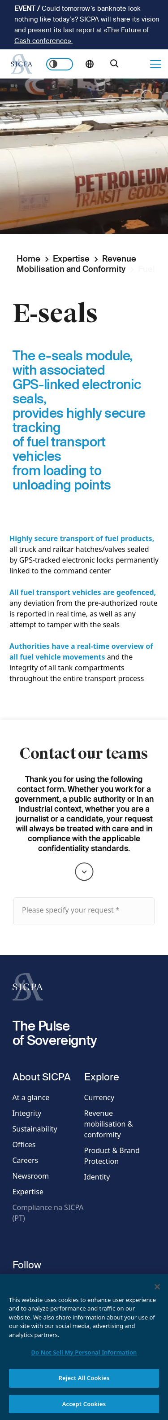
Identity (97, 1177)
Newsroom (31, 1176)
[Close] (157, 1294)
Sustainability (35, 1129)
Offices (24, 1144)
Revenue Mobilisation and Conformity (76, 263)
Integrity (27, 1113)
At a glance (31, 1097)
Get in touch (137, 64)
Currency (99, 1097)
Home (28, 258)
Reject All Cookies (84, 1385)
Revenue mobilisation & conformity (108, 1124)
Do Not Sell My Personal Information (84, 1360)
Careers (26, 1160)
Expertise (71, 258)
